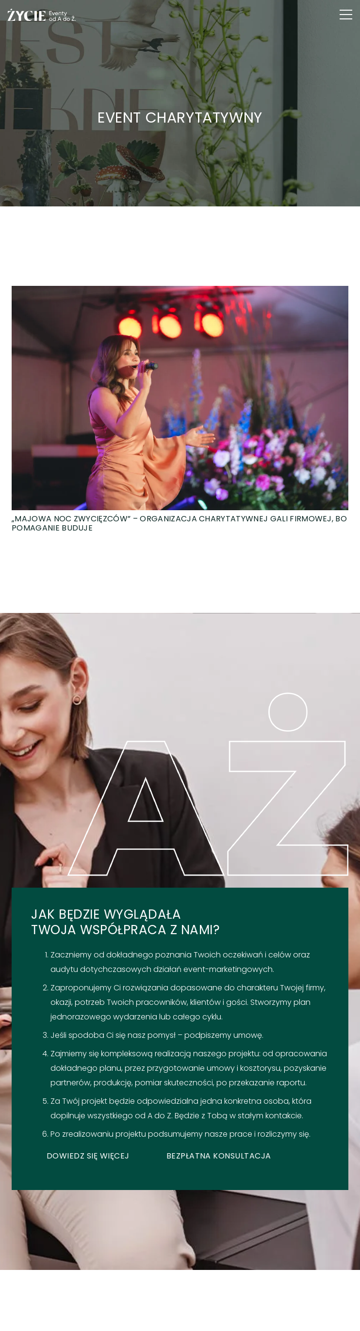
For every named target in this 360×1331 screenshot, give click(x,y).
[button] (346, 14)
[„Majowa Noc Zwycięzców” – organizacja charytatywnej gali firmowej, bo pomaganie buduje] (180, 409)
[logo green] (42, 15)
